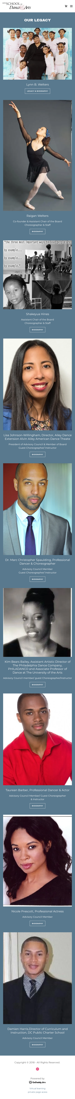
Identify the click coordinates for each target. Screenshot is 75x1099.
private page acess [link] (37, 1092)
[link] (16, 6)
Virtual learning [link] (37, 1088)
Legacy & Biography (37, 91)
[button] (71, 6)
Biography (37, 231)
